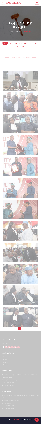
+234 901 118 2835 (8, 385)
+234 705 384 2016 (8, 382)
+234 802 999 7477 (8, 403)
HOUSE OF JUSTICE (15, 419)
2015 (23, 46)
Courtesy (5, 362)
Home (11, 31)
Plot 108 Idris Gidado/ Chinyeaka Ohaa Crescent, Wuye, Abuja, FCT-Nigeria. (20, 396)
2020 (20, 43)
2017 (36, 43)
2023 (5, 43)
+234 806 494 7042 (8, 408)
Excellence (5, 365)
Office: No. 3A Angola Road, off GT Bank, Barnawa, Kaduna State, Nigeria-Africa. (19, 376)
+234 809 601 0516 (8, 406)
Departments (18, 31)
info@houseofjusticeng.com (11, 380)
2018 (30, 43)
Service (4, 357)
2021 (15, 43)
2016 (18, 46)
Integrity (5, 359)
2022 (10, 43)
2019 (25, 43)
